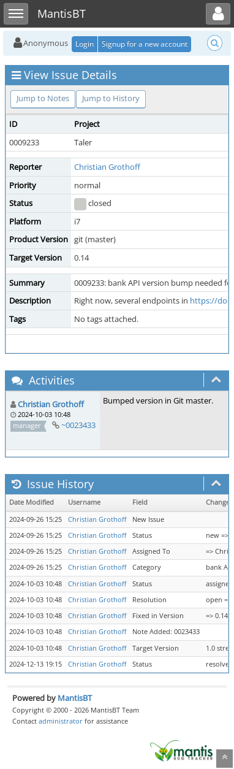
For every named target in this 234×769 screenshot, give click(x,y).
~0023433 (78, 424)
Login (84, 44)
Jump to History (111, 98)
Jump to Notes (43, 98)
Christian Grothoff (107, 166)
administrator (61, 720)
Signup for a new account (144, 44)
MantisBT (75, 697)
